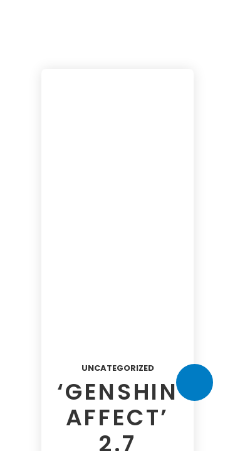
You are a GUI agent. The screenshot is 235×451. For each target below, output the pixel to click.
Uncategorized (117, 368)
